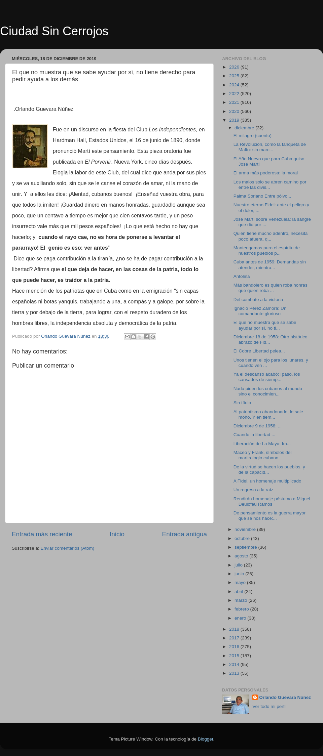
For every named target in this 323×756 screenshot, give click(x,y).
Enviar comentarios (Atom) (68, 548)
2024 (235, 84)
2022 (235, 93)
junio (240, 573)
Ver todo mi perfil (269, 706)
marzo (241, 600)
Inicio (117, 534)
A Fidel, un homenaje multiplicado (267, 481)
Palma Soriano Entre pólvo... (262, 196)
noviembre (246, 529)
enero (241, 618)
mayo (241, 582)
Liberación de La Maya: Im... (262, 443)
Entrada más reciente (42, 534)
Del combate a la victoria (258, 299)
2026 (235, 67)
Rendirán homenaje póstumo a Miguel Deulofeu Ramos (272, 501)
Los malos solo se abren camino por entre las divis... (270, 184)
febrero (242, 609)
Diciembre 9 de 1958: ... (258, 425)
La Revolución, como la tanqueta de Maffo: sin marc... (270, 147)
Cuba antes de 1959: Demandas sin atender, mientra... (270, 264)
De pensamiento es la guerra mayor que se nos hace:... (270, 515)
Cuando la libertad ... (255, 434)
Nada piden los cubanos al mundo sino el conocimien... (268, 391)
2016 (235, 646)
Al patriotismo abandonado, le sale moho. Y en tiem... (268, 414)
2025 (235, 75)
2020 (235, 111)
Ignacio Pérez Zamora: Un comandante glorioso (260, 311)
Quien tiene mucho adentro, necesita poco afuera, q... (271, 236)
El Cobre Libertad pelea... (259, 350)
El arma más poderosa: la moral (266, 172)
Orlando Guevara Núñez (285, 697)
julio (239, 565)
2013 (235, 673)
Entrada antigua (184, 534)
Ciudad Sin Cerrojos (54, 31)
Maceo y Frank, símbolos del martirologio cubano (263, 455)
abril (239, 591)
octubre (243, 538)
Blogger (205, 739)
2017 (235, 637)
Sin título (242, 402)
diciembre (245, 127)
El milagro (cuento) (253, 135)
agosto (242, 555)
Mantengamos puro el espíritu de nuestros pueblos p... (267, 250)
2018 (235, 629)
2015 (235, 655)
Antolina (242, 276)
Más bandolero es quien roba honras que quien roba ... (271, 288)
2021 (235, 102)
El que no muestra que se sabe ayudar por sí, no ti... (265, 325)
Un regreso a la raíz (254, 489)
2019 (235, 120)
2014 (235, 664)
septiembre (246, 547)
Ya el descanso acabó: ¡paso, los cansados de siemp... (267, 377)
